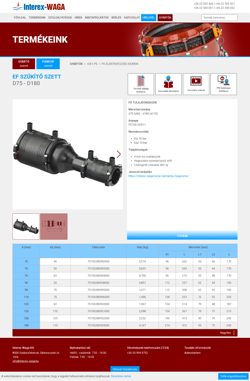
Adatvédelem (192, 352)
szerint (23, 63)
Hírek (78, 17)
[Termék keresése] (219, 17)
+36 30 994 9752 (137, 352)
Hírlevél (149, 17)
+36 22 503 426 (203, 3)
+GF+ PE (92, 64)
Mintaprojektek (97, 17)
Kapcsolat (132, 17)
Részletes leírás (121, 376)
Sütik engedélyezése (233, 376)
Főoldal (20, 17)
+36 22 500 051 (203, 8)
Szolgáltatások (60, 17)
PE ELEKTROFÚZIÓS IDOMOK (120, 64)
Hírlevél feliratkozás (125, 369)
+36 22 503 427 (225, 3)
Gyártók (165, 17)
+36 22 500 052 (225, 8)
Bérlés (116, 17)
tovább (182, 236)
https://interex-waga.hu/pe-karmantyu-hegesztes (158, 176)
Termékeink (37, 17)
